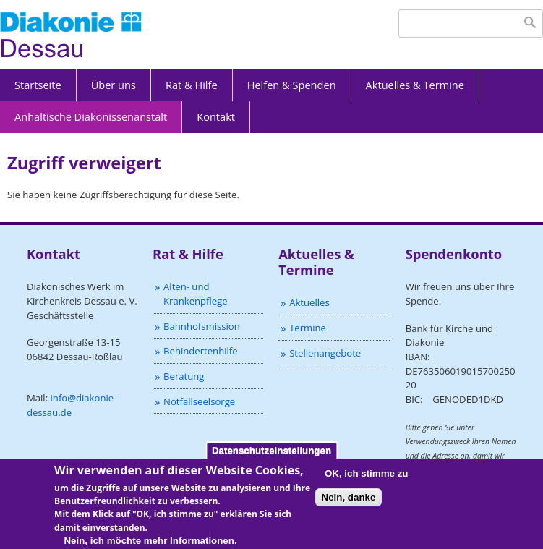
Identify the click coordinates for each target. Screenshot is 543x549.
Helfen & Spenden (291, 84)
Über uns (113, 84)
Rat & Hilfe (192, 84)
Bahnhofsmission (201, 326)
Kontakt (216, 116)
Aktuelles (309, 302)
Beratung (183, 376)
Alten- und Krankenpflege (195, 293)
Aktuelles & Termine (415, 84)
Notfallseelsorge (199, 401)
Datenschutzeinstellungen (271, 456)
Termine (307, 327)
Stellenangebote (325, 352)
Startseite (37, 84)
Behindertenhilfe (200, 350)
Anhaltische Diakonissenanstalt (90, 116)
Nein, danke (349, 503)
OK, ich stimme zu (367, 479)
